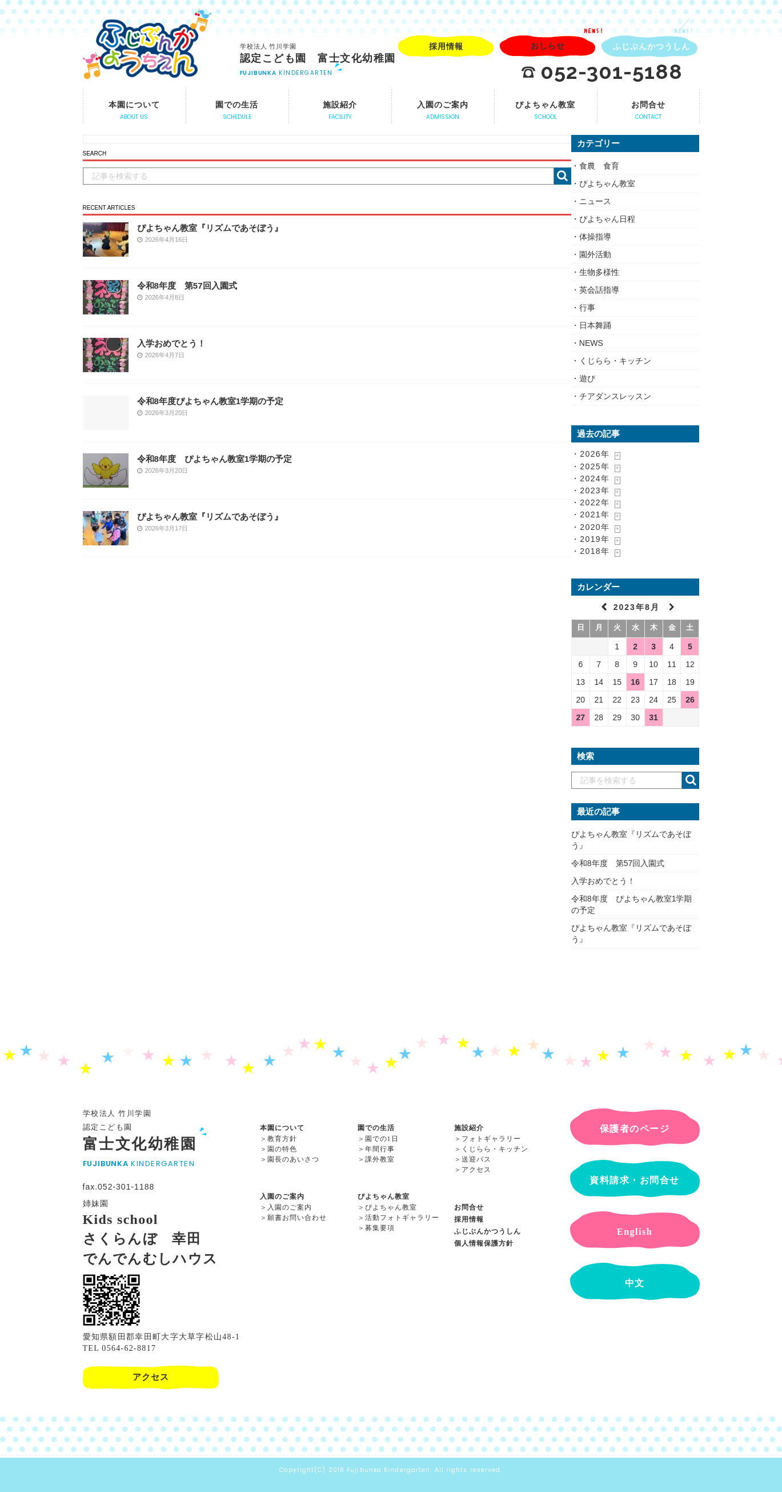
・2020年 (590, 527)
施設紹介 (469, 1128)
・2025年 (590, 466)
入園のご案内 (282, 1196)
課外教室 (380, 1159)
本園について (282, 1128)
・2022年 (590, 502)
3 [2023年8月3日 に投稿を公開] (653, 646)
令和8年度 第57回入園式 (187, 285)
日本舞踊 (595, 325)
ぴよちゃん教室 (607, 183)
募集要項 (380, 1228)
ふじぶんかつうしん (487, 1231)
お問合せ (469, 1207)
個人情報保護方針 (484, 1243)
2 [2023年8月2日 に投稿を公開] (635, 646)
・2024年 (590, 478)
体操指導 (595, 236)
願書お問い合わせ (297, 1218)
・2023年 (590, 490)
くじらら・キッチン (615, 360)
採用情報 (469, 1219)
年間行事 (380, 1149)
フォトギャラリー (491, 1139)
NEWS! (594, 31)
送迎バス (476, 1159)
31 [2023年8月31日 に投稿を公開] (653, 717)
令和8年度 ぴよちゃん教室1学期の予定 (214, 459)
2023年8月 (638, 607)
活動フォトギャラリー (402, 1218)
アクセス (476, 1170)
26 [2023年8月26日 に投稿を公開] (690, 699)
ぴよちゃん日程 (607, 219)
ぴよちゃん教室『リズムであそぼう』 (210, 228)
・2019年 (590, 539)
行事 (587, 307)
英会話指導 (599, 289)
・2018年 (590, 551)
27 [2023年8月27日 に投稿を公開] (581, 717)
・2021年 (590, 514)
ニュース (595, 201)
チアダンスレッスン (615, 396)
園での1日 (382, 1139)
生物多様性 (599, 272)
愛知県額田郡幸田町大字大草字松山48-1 (161, 1337)
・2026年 (590, 453)
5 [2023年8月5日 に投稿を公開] (690, 646)
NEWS (591, 343)
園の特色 (282, 1149)
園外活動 (595, 254)
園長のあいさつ (293, 1159)
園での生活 (376, 1128)
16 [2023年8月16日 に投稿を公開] (635, 682)
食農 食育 (599, 165)
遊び (587, 378)
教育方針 (282, 1139)
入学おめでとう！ (171, 343)
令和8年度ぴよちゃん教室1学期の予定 (210, 401)
